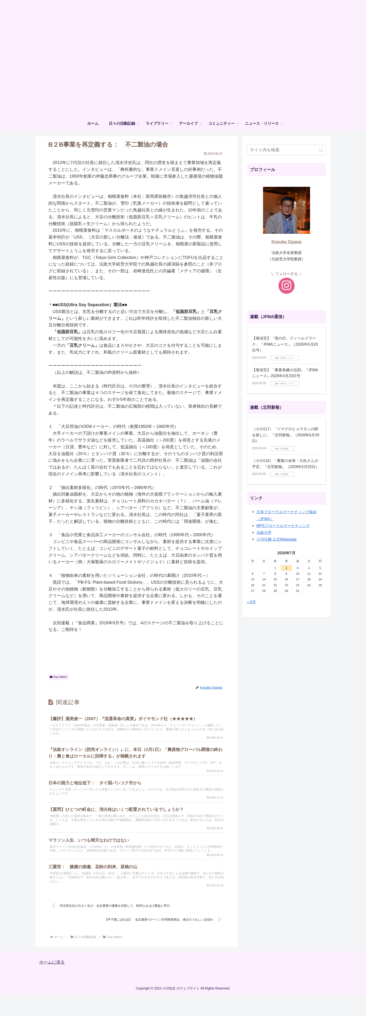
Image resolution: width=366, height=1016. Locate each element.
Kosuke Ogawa (287, 241)
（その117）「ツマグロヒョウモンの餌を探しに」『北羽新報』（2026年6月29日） (285, 435)
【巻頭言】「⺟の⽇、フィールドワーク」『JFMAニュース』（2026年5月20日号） (285, 344)
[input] (286, 150)
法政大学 (264, 532)
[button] (321, 150)
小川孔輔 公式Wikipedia (276, 539)
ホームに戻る (52, 983)
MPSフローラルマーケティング (283, 526)
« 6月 (251, 602)
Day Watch (58, 677)
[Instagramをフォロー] (286, 285)
